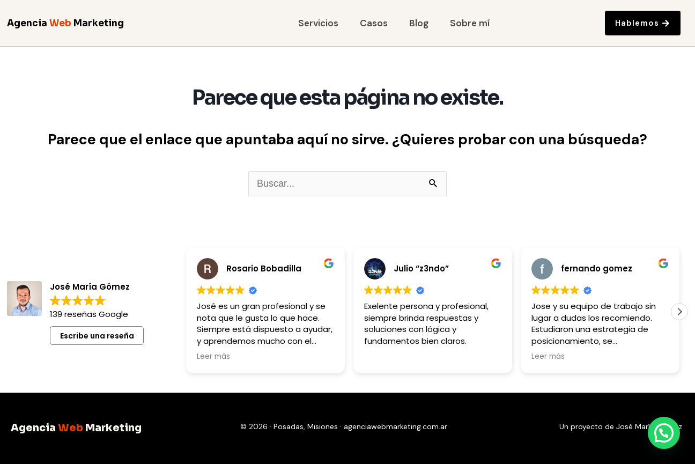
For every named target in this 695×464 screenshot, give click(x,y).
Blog (418, 24)
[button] (679, 312)
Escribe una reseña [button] (97, 335)
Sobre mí (470, 24)
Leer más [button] (213, 357)
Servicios (318, 24)
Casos (374, 24)
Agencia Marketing (65, 23)
